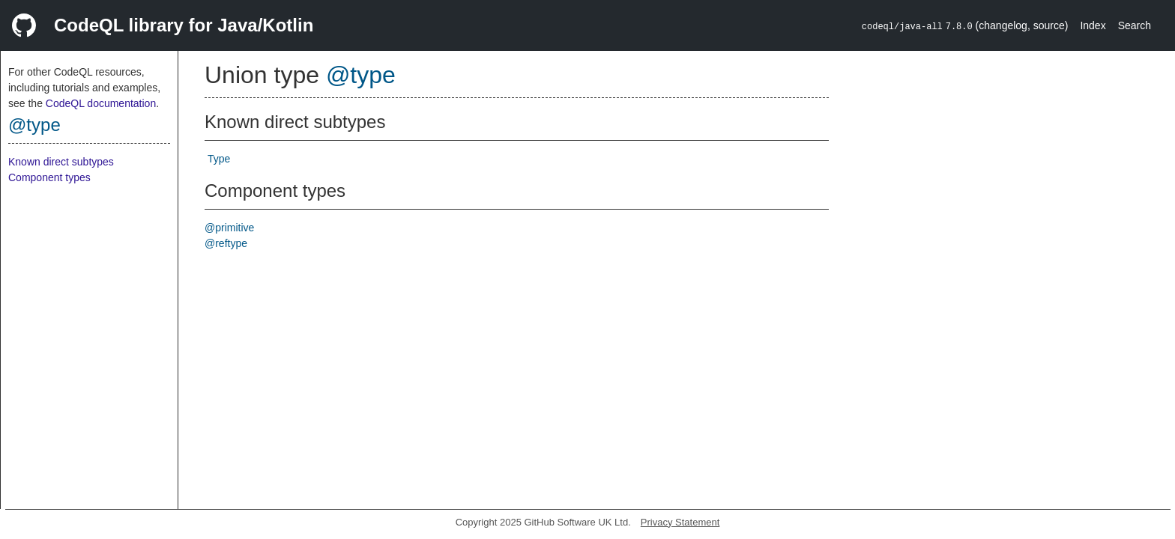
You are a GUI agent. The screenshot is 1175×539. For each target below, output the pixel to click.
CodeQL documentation (101, 103)
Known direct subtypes (61, 162)
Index (1092, 25)
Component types (49, 177)
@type (34, 125)
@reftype (226, 243)
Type (219, 159)
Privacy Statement (680, 522)
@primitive (229, 228)
